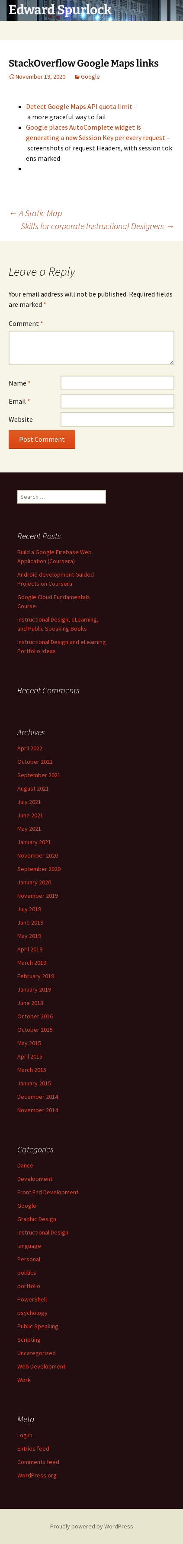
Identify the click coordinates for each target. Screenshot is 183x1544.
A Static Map (35, 212)
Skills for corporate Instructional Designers (97, 225)
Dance (25, 1165)
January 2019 (34, 989)
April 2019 (29, 949)
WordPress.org (37, 1475)
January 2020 (34, 882)
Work (24, 1380)
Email (19, 401)
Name (20, 383)
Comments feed (38, 1462)
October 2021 (35, 762)
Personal (28, 1259)
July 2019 (29, 909)
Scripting (29, 1339)
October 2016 (35, 1016)
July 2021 (29, 802)
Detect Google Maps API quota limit (79, 106)
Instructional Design (42, 1232)
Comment (26, 323)
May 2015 (29, 1043)
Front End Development (47, 1192)
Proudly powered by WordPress (91, 1526)
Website (21, 419)
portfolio (28, 1286)
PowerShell (32, 1299)
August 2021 (33, 788)
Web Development (41, 1366)
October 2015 (35, 1030)
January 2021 (34, 842)
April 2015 (29, 1056)
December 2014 (37, 1097)
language (29, 1246)
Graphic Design (36, 1219)
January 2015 (34, 1083)
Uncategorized (36, 1353)
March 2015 (31, 1070)
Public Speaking (37, 1326)
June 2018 (30, 1003)
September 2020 (39, 869)
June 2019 (30, 922)
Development (34, 1179)
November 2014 (37, 1110)
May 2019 (29, 936)
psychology (32, 1313)
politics (26, 1272)
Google (90, 76)
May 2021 (29, 829)
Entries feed (33, 1448)
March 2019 (31, 963)
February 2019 (35, 976)
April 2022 (29, 748)
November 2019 (37, 896)
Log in (24, 1435)
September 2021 (39, 775)
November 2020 (37, 855)
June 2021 (30, 815)
